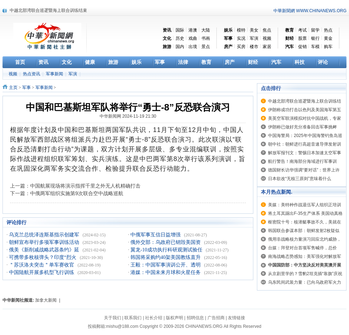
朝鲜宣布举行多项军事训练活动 (45, 242)
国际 (180, 30)
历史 (180, 38)
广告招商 (216, 317)
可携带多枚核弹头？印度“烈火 (43, 257)
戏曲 (192, 38)
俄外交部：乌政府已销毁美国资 (166, 242)
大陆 (205, 30)
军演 (254, 38)
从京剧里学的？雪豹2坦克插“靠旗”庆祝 (305, 273)
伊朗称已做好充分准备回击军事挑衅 (302, 126)
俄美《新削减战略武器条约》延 (45, 250)
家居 (267, 46)
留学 (315, 30)
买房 (241, 46)
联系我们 (133, 317)
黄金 (328, 38)
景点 (205, 46)
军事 (26, 87)
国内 (180, 46)
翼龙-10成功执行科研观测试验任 (167, 250)
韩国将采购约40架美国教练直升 (166, 257)
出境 (192, 46)
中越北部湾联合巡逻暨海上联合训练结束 (48, 10)
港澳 (192, 30)
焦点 (267, 30)
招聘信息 (195, 317)
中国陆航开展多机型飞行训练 (42, 272)
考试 (302, 30)
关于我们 (112, 317)
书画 (205, 38)
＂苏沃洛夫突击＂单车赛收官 (42, 265)
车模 (315, 46)
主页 (13, 87)
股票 (302, 38)
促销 (302, 46)
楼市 (254, 46)
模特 (241, 30)
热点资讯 (32, 73)
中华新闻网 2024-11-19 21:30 (128, 116)
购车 (328, 46)
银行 (315, 38)
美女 (254, 30)
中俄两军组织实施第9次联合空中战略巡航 (76, 193)
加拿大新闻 (46, 300)
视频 (267, 38)
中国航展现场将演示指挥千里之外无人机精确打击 (85, 186)
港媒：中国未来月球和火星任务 (166, 272)
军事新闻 (55, 73)
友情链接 (236, 317)
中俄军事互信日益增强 (156, 234)
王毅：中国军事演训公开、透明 (166, 265)
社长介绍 (153, 317)
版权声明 (174, 317)
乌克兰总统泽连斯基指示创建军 (45, 234)
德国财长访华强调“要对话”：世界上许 (304, 170)
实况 (241, 38)
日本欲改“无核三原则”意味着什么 (299, 178)
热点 (328, 30)
